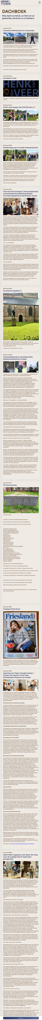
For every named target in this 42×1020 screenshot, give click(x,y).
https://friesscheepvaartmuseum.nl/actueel (22, 843)
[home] (6, 3)
